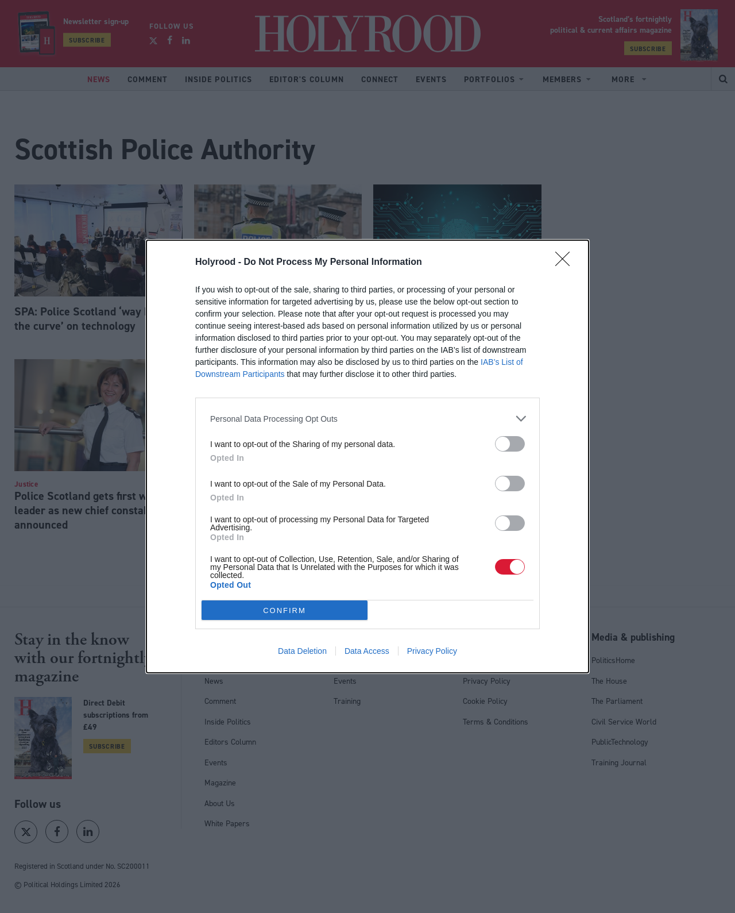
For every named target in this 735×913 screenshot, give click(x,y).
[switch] (510, 444)
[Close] (566, 262)
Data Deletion (302, 651)
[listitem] (367, 419)
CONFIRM (284, 610)
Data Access (367, 651)
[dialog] (367, 456)
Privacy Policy (432, 651)
